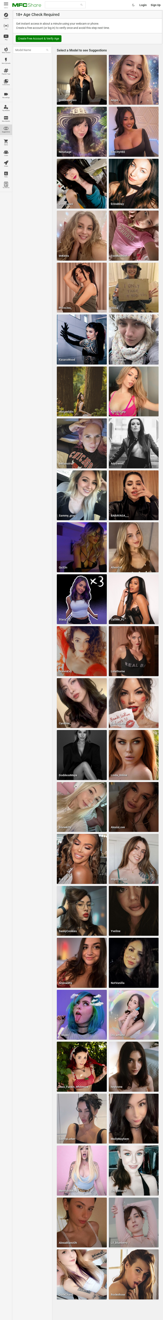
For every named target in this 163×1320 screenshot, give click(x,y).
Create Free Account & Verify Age (38, 38)
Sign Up (156, 5)
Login (143, 5)
